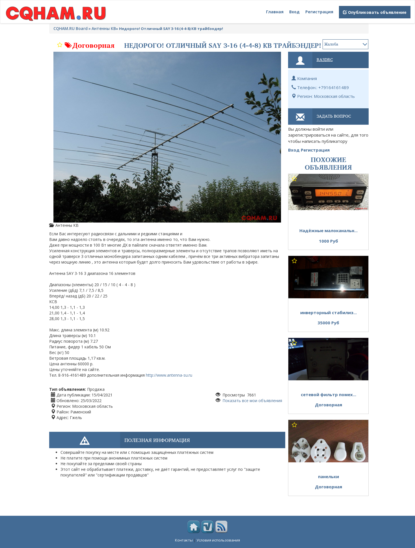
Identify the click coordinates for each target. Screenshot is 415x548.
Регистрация (319, 11)
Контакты (184, 540)
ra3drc (325, 59)
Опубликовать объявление (375, 12)
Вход (294, 11)
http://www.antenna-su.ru (169, 375)
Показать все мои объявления (251, 400)
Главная (275, 11)
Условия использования (218, 540)
